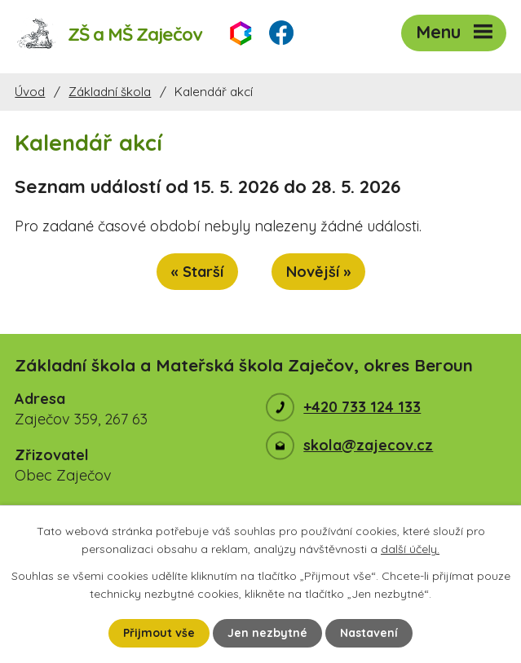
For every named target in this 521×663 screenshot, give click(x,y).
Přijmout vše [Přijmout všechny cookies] (159, 633)
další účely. (410, 549)
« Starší (197, 271)
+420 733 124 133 (362, 406)
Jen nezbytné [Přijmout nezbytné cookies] (267, 633)
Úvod (30, 91)
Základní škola (109, 91)
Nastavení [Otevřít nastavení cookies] (369, 633)
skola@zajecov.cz (368, 445)
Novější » (318, 271)
